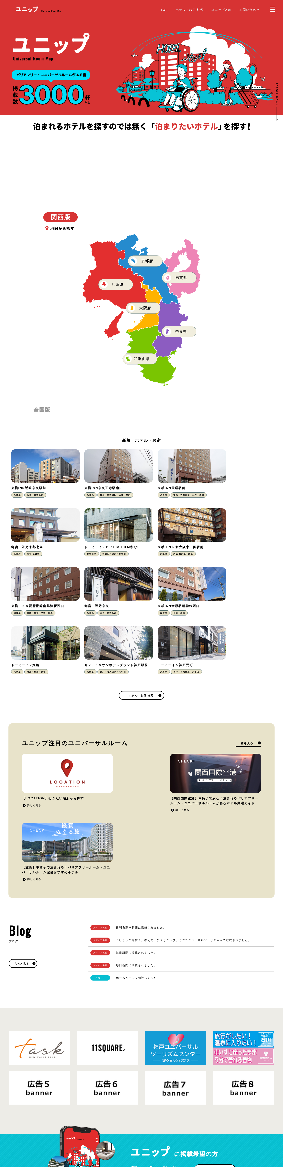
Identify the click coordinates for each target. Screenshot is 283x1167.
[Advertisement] (141, 161)
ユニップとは (221, 9)
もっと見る (21, 845)
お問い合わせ (249, 9)
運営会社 (73, 1141)
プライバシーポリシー (51, 1141)
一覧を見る (245, 689)
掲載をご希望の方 (213, 1052)
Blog (148, 1137)
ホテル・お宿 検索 (190, 9)
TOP (164, 9)
